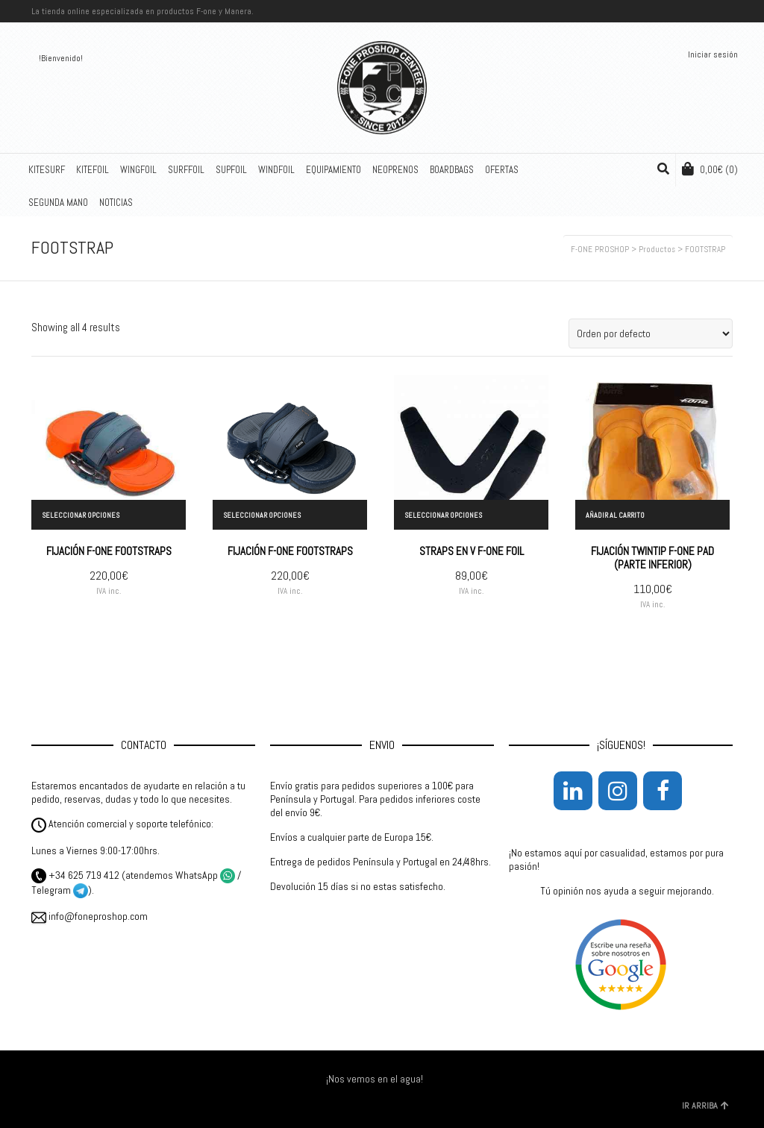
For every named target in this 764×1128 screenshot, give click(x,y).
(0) (710, 169)
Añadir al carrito (615, 515)
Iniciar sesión (713, 54)
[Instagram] (617, 790)
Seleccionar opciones (80, 515)
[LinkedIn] (573, 790)
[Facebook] (662, 790)
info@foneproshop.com (89, 916)
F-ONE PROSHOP (600, 249)
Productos (657, 249)
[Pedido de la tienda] (651, 333)
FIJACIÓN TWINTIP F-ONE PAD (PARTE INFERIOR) (652, 557)
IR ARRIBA (705, 1106)
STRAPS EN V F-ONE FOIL (471, 551)
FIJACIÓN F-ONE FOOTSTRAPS (109, 551)
